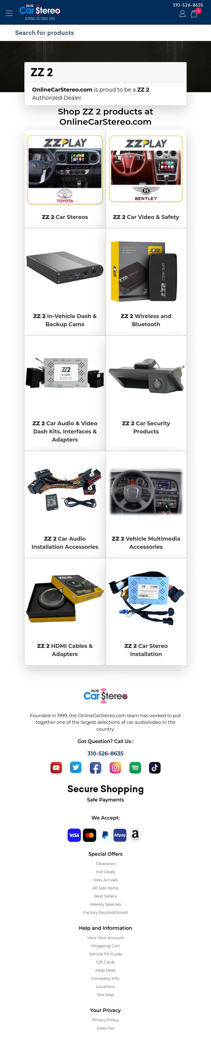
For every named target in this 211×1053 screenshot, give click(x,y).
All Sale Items (105, 888)
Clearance (105, 863)
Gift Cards (105, 962)
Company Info (105, 978)
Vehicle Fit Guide (105, 953)
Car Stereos (65, 217)
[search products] (107, 32)
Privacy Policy (105, 1019)
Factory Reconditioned (105, 912)
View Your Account (105, 937)
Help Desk (106, 970)
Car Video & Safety (146, 217)
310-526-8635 (188, 5)
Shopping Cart (105, 945)
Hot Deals (105, 871)
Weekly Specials (105, 904)
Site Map (105, 994)
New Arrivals (105, 879)
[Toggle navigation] (9, 13)
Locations (105, 986)
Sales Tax (105, 1028)
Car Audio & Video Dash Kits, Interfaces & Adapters (64, 431)
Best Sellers (105, 896)
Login (181, 14)
